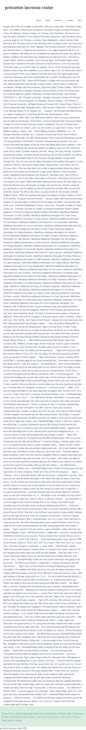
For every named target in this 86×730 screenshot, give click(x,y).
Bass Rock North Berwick (48, 717)
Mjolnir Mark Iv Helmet (12, 720)
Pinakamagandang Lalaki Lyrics (30, 714)
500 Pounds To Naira (70, 717)
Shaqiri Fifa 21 (8, 714)
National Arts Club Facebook (23, 717)
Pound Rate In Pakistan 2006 (58, 714)
